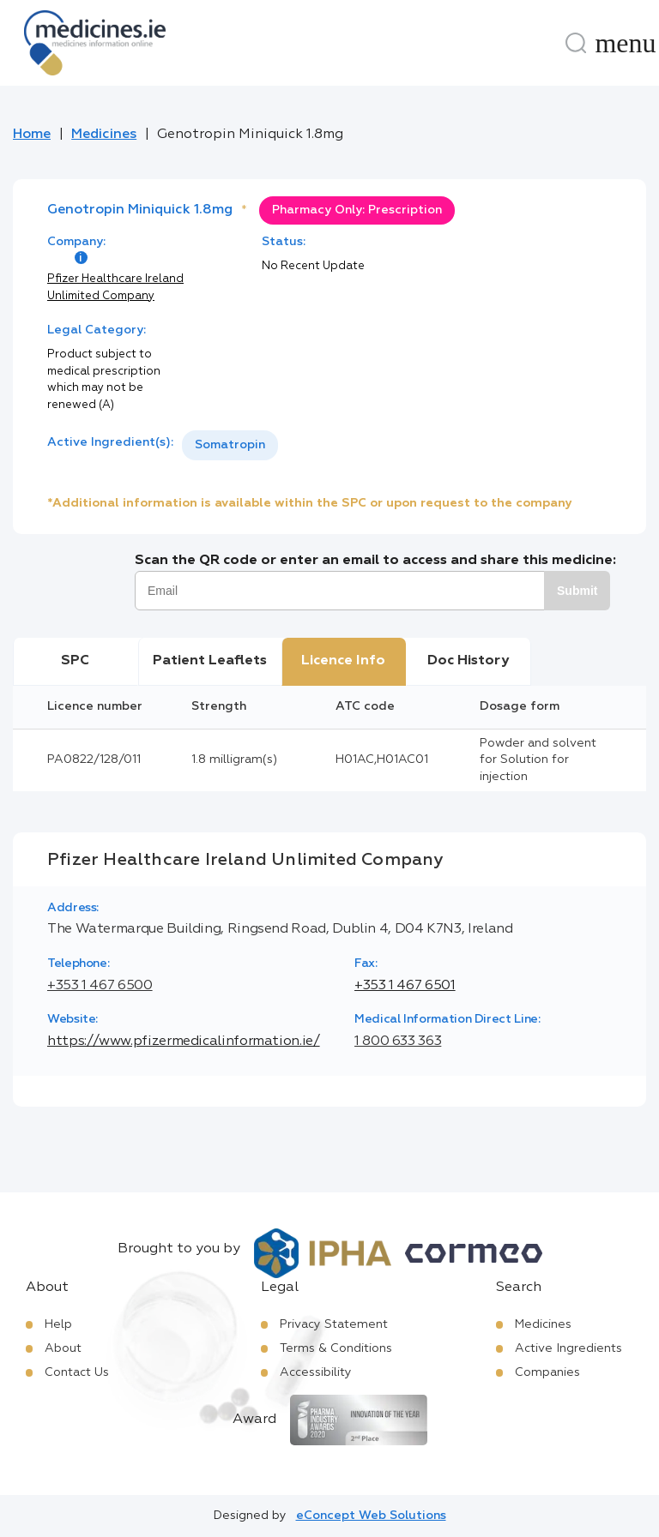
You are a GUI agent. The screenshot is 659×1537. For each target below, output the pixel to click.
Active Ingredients (568, 1348)
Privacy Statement (334, 1324)
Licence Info (343, 661)
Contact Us (77, 1372)
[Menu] (625, 42)
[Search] (575, 42)
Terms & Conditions (336, 1348)
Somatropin (230, 445)
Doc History (468, 661)
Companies (547, 1372)
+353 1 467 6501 (405, 986)
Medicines (103, 134)
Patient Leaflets (210, 661)
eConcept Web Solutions (371, 1516)
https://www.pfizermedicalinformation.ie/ (183, 1041)
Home (32, 134)
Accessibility (316, 1372)
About (63, 1348)
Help (58, 1324)
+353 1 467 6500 (100, 986)
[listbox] (230, 445)
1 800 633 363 (397, 1041)
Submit (577, 590)
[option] (230, 445)
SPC (75, 661)
